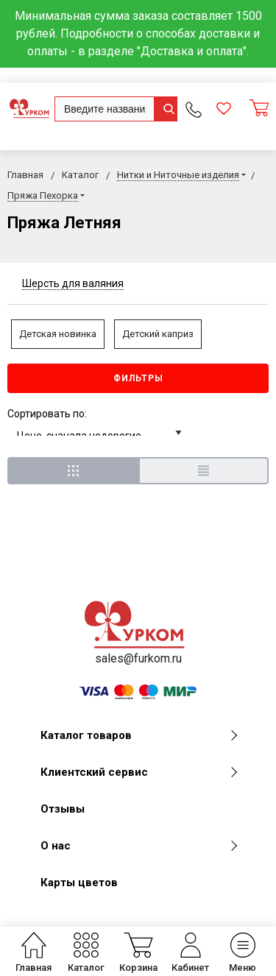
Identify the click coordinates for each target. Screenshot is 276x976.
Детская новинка (57, 333)
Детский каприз (158, 333)
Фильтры (138, 378)
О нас (138, 845)
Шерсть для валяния (73, 283)
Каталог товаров (138, 735)
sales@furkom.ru (138, 658)
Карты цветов (79, 882)
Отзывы (62, 809)
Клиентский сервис (138, 772)
